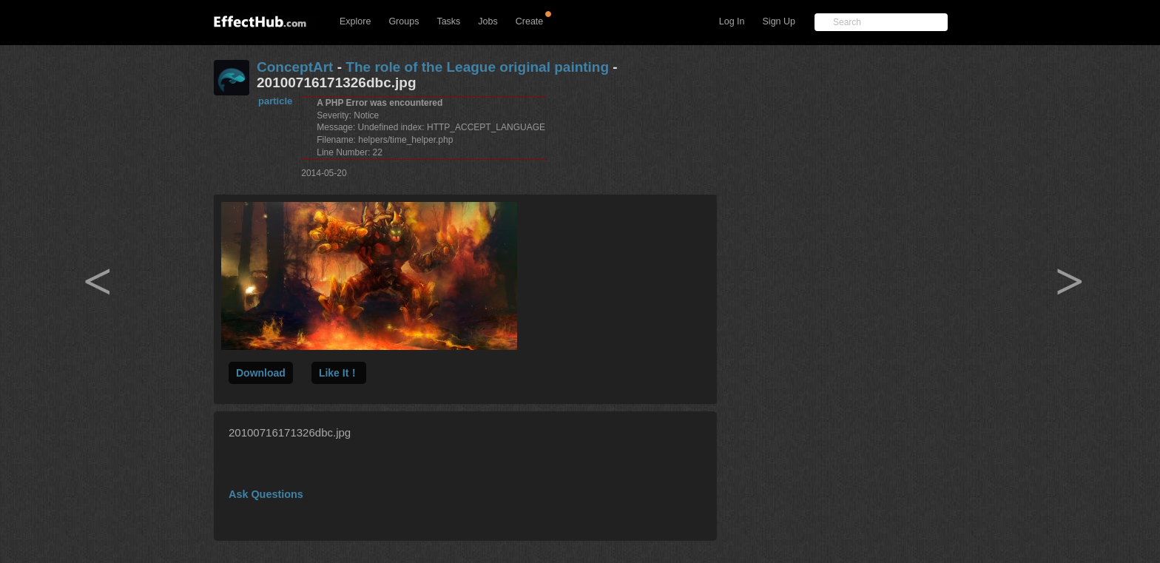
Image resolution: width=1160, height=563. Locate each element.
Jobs (487, 21)
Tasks (448, 21)
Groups (403, 21)
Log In (732, 21)
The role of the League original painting (477, 67)
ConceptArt (295, 67)
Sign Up (779, 21)
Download (261, 373)
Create (530, 21)
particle (275, 101)
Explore (355, 21)
